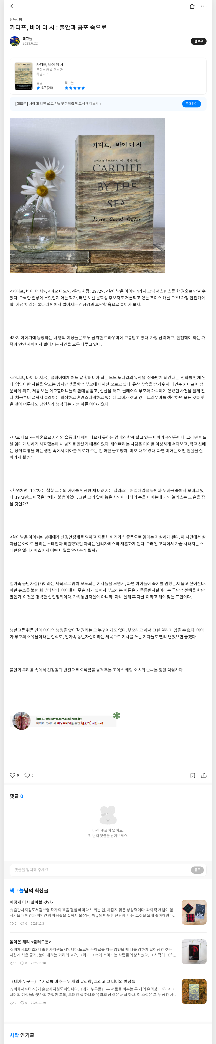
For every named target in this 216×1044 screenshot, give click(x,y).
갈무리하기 (192, 775)
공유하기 (204, 775)
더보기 (204, 6)
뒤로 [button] (12, 6)
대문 (192, 6)
